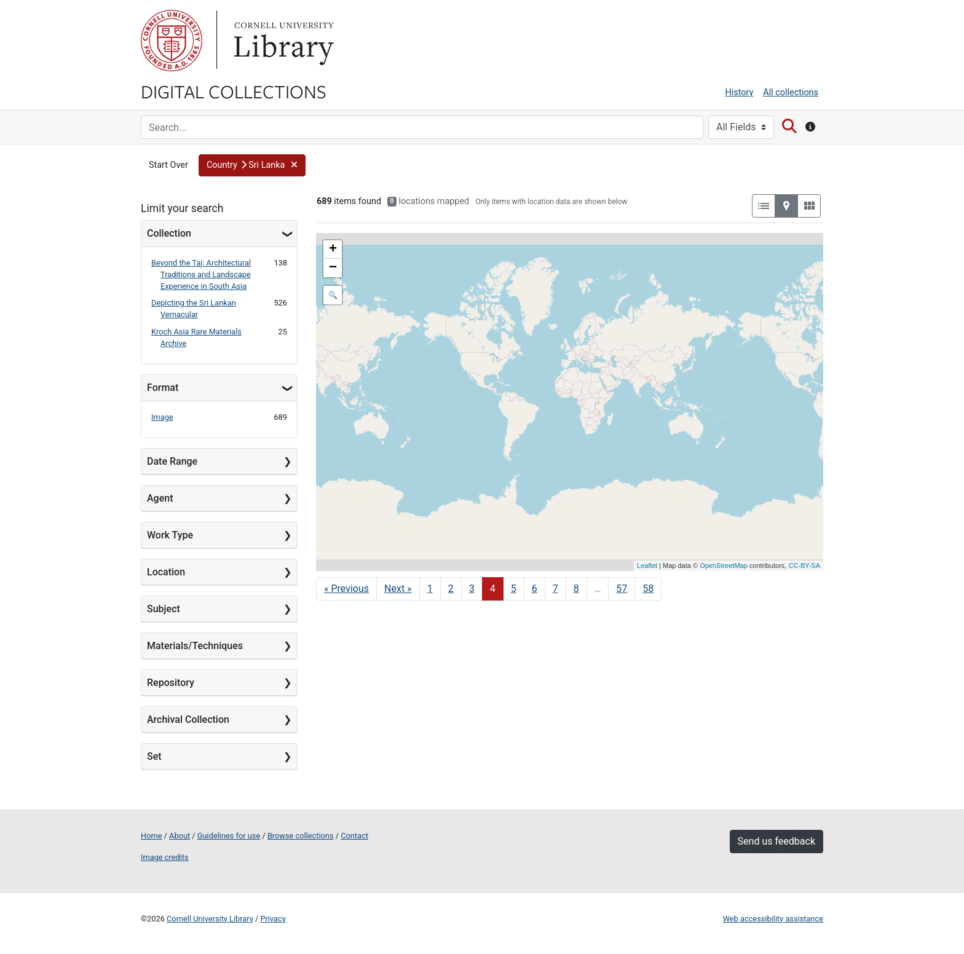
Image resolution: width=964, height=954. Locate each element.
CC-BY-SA (804, 565)
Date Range (172, 461)
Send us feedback (776, 841)
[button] (252, 165)
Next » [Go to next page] (398, 588)
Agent (160, 498)
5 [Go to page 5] (513, 588)
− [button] (333, 268)
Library (282, 40)
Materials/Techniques (195, 646)
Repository (170, 682)
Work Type (170, 535)
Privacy (272, 918)
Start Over (168, 165)
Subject (163, 609)
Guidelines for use (228, 835)
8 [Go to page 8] (576, 588)
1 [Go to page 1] (430, 588)
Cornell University (171, 40)
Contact (354, 835)
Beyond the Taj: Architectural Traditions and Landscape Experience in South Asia (201, 274)
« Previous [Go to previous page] (346, 588)
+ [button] (333, 249)
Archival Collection (188, 719)
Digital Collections (233, 91)
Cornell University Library (210, 918)
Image (162, 417)
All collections (790, 92)
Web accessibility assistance (773, 918)
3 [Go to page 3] (472, 588)
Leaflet (647, 565)
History (739, 92)
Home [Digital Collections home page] (151, 835)
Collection (169, 233)
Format (162, 387)
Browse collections (300, 835)
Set (154, 756)
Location (166, 572)
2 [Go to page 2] (451, 588)
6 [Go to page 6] (534, 588)
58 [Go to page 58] (648, 588)
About (179, 835)
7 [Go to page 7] (555, 588)
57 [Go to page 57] (621, 588)
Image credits (165, 857)
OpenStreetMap (724, 565)
